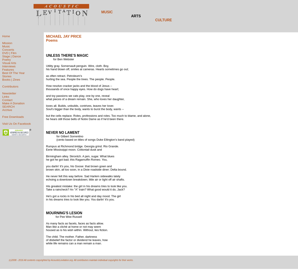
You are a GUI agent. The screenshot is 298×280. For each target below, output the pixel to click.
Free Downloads (13, 117)
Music (6, 46)
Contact (7, 100)
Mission (7, 43)
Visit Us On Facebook (16, 123)
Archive (7, 110)
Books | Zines (11, 79)
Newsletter (9, 93)
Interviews (9, 66)
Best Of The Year (13, 73)
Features (8, 69)
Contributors (10, 86)
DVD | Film (9, 53)
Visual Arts (9, 63)
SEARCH (8, 106)
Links (5, 96)
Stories (6, 76)
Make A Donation (13, 103)
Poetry (6, 59)
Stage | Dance (11, 56)
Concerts (8, 49)
